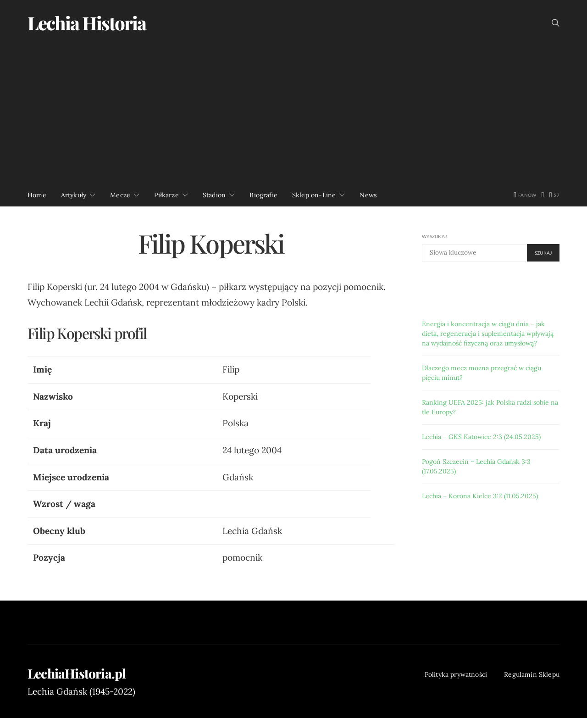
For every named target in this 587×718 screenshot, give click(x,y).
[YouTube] (554, 195)
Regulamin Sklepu (531, 674)
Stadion (214, 195)
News (368, 195)
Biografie (263, 195)
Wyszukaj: (435, 236)
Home (37, 195)
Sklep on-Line (314, 195)
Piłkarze (166, 195)
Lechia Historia (87, 23)
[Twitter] (543, 195)
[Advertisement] (293, 114)
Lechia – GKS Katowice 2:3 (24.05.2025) (481, 437)
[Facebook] (525, 195)
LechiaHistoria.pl (77, 673)
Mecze (120, 195)
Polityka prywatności (456, 674)
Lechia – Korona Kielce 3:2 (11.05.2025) (480, 496)
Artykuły (73, 195)
